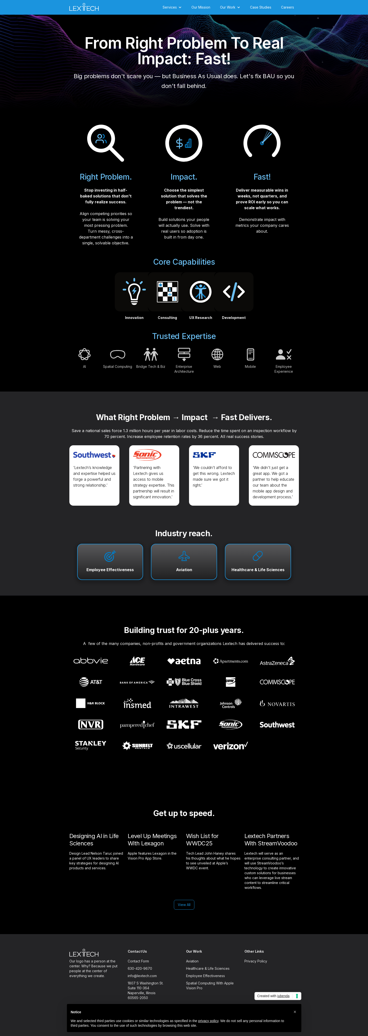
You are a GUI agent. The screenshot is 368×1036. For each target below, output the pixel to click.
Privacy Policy (255, 961)
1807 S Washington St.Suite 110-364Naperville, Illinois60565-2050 (145, 990)
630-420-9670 (140, 968)
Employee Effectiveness (110, 569)
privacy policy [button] (208, 1021)
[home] (84, 6)
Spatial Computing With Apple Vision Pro (210, 985)
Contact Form (138, 961)
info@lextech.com (142, 976)
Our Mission (200, 7)
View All (184, 905)
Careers (287, 7)
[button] (172, 7)
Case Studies (260, 7)
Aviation (184, 569)
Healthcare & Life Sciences (257, 569)
